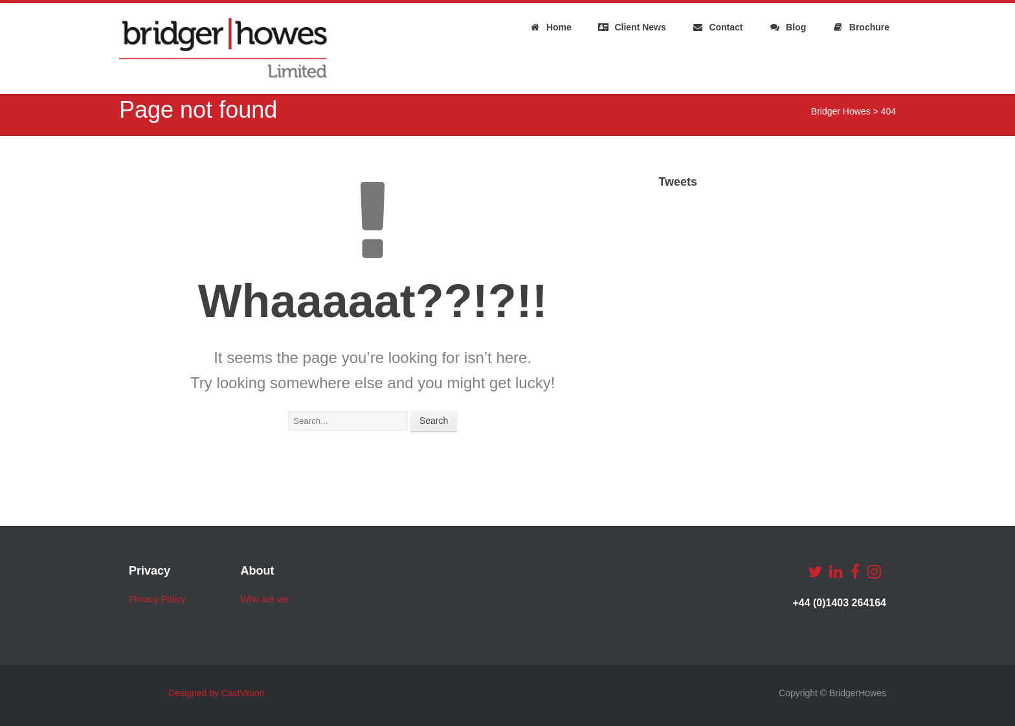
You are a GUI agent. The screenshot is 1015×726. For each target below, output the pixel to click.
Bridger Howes (841, 111)
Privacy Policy (157, 599)
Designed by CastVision (216, 693)
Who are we (264, 599)
